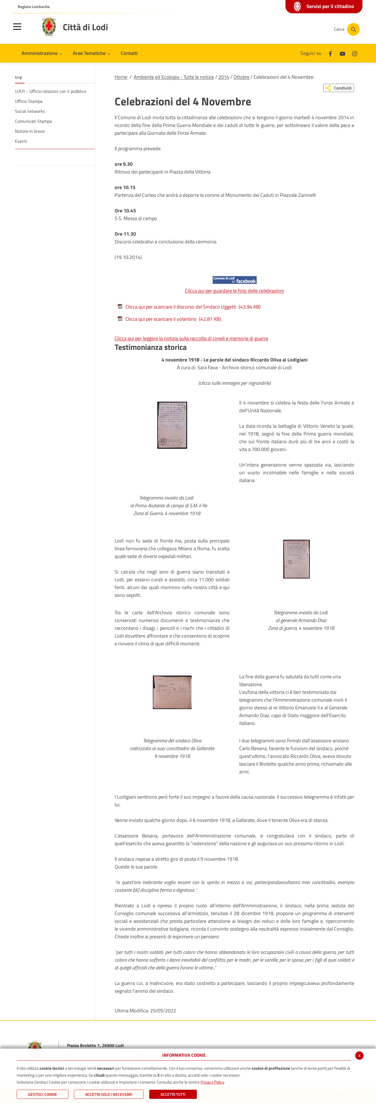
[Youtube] (291, 29)
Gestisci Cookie (42, 1094)
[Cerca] (346, 29)
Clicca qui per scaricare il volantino (169, 319)
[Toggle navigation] (24, 30)
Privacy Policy (212, 1082)
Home (121, 77)
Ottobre (241, 77)
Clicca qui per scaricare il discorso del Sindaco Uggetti (189, 306)
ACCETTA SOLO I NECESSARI (108, 1094)
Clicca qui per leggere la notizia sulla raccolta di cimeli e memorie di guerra (191, 338)
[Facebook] (274, 29)
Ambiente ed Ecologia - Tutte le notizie (174, 77)
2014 (223, 77)
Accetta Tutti (173, 1094)
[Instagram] (308, 29)
